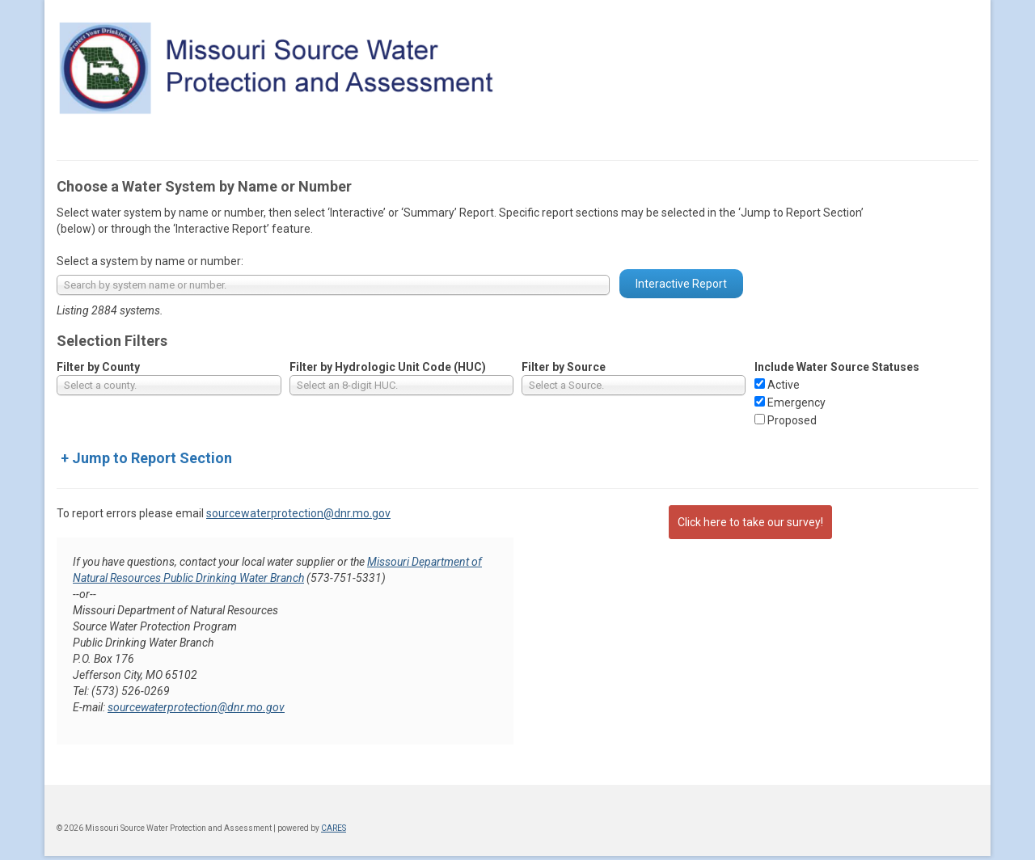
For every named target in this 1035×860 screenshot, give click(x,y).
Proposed (792, 420)
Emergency (796, 402)
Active (783, 384)
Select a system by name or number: (150, 261)
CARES (333, 828)
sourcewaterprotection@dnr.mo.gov (298, 513)
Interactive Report (681, 283)
